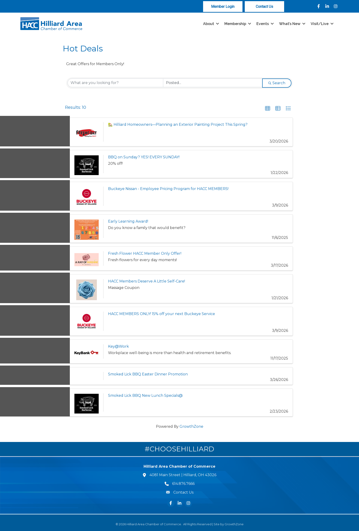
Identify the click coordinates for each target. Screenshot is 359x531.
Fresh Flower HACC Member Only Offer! (144, 253)
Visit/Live (320, 24)
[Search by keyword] (115, 82)
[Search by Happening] (212, 82)
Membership (235, 24)
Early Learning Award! (128, 221)
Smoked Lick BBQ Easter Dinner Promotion (148, 374)
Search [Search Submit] (276, 83)
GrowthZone (191, 426)
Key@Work (118, 346)
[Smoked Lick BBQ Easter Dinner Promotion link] (86, 376)
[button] (267, 108)
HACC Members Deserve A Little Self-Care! (146, 281)
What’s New (289, 24)
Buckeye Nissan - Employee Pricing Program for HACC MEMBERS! (168, 189)
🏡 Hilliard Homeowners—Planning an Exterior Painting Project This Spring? (177, 124)
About (208, 24)
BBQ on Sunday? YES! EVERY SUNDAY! (144, 157)
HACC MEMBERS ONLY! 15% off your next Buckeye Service (161, 314)
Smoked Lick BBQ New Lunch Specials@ (145, 396)
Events (262, 24)
